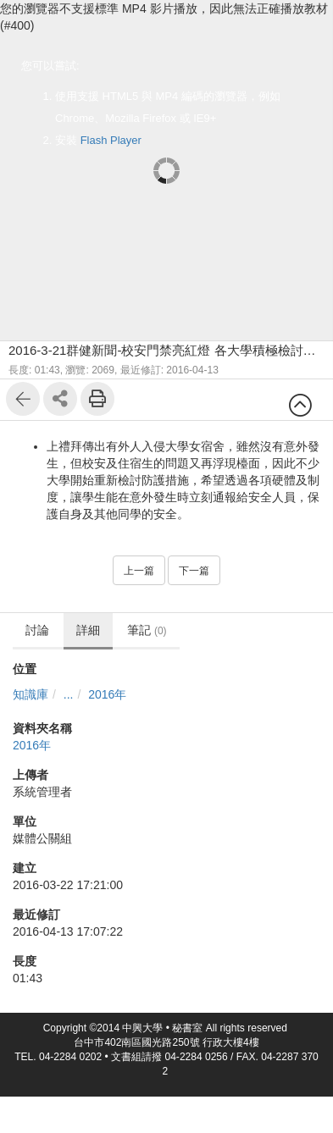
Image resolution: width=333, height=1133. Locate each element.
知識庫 (30, 694)
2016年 (107, 694)
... (69, 694)
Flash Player (111, 140)
